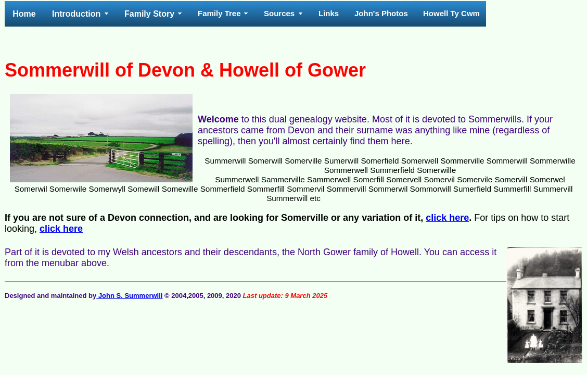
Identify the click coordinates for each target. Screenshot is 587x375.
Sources (279, 13)
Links (328, 13)
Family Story (149, 13)
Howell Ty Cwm (451, 13)
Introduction (76, 13)
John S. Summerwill (129, 295)
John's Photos (381, 13)
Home (23, 13)
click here (447, 218)
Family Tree (219, 13)
